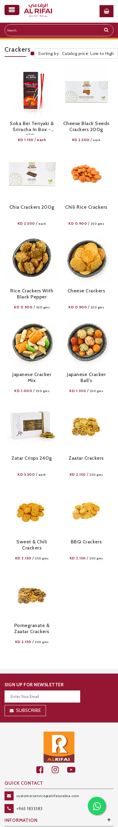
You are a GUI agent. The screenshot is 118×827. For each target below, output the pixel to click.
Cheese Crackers (86, 291)
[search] (106, 30)
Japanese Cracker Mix (31, 377)
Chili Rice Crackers (86, 207)
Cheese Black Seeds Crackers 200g (86, 126)
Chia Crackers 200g (31, 207)
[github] (59, 770)
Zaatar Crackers (86, 458)
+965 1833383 (29, 808)
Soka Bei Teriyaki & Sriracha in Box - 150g (32, 128)
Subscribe (28, 710)
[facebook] (44, 770)
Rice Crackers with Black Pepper (31, 294)
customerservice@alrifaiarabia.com (47, 795)
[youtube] (74, 770)
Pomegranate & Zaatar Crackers (32, 628)
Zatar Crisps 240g (31, 458)
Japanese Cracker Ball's (86, 377)
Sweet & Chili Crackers (31, 545)
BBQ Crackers (86, 542)
